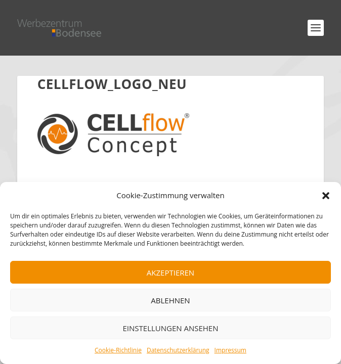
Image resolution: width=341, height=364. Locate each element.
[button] (326, 196)
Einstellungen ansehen (171, 328)
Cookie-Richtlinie (118, 350)
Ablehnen (170, 300)
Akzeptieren (170, 272)
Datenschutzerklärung (178, 350)
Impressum (230, 350)
